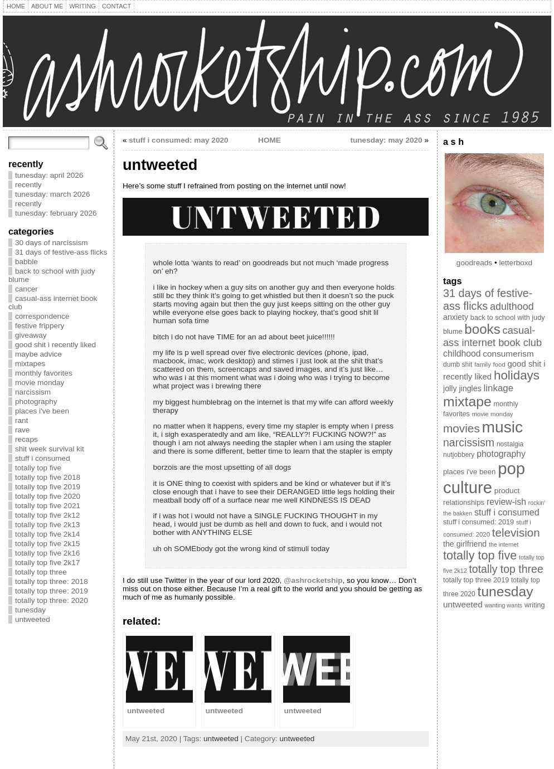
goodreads (474, 263)
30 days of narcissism (51, 243)
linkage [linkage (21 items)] (499, 388)
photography (36, 401)
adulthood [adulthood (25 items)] (512, 306)
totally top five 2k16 (47, 553)
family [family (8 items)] (482, 364)
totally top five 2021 (47, 506)
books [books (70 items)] (482, 329)
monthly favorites (43, 373)
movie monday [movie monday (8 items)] (492, 414)
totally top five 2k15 (47, 543)
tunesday (30, 610)
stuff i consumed (42, 458)
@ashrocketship (313, 580)
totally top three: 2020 (51, 600)
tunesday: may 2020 (386, 140)
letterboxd (515, 263)
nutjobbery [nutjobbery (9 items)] (458, 455)
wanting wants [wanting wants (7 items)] (504, 605)
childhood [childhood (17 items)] (462, 353)
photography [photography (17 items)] (501, 454)
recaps (26, 439)
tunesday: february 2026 (56, 213)
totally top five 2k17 (47, 562)
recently (28, 185)
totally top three (41, 572)
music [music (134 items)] (502, 427)
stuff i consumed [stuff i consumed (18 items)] (507, 512)
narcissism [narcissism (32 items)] (468, 442)
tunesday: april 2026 (49, 175)
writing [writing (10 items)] (534, 605)
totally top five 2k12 (47, 515)
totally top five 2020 (47, 496)
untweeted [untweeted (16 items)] (463, 604)
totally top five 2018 (47, 477)
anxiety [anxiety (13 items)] (455, 317)
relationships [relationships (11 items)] (463, 502)
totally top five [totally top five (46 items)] (480, 555)
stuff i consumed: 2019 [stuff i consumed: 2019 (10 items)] (478, 522)
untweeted (32, 619)
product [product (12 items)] (507, 490)
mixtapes (30, 363)
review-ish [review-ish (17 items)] (506, 502)
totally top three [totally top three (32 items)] (506, 569)
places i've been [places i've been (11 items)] (469, 472)
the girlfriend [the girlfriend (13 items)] (465, 543)
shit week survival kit (49, 449)
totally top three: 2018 (51, 581)
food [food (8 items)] (499, 364)
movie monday (39, 382)
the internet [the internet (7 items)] (503, 544)
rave (22, 430)
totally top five (38, 468)
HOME (269, 140)
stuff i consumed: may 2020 (178, 140)
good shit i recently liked (55, 344)
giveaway (31, 335)
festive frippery (39, 326)
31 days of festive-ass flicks (61, 252)
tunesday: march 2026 (52, 194)
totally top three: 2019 (51, 591)
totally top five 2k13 (47, 524)
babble (26, 261)
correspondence (42, 316)
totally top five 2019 (47, 487)
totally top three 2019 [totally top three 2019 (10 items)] (476, 580)
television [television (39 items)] (516, 532)
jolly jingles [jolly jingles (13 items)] (462, 388)
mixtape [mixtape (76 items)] (467, 401)
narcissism (33, 392)
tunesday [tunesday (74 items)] (505, 591)
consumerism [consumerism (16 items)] (508, 353)
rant (21, 420)
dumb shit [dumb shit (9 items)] (457, 364)
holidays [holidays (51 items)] (517, 375)
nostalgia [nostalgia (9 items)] (510, 444)
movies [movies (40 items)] (461, 428)
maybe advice (38, 354)
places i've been (42, 411)
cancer (26, 289)
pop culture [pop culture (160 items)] (484, 478)
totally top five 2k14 (47, 534)
